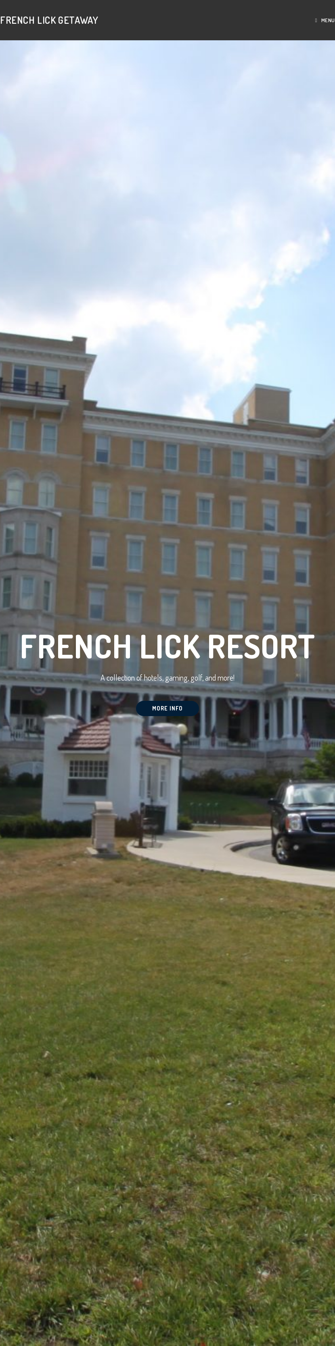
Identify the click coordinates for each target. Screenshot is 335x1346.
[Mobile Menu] (325, 20)
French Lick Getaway (49, 20)
